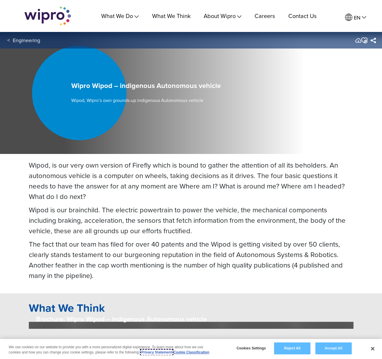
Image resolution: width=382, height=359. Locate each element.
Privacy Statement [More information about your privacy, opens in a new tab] (156, 352)
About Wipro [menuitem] (222, 16)
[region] (191, 349)
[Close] (372, 348)
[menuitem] (355, 17)
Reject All (292, 348)
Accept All (333, 348)
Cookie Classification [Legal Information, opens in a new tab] (191, 352)
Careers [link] (265, 16)
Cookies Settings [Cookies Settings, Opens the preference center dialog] (251, 348)
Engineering (26, 40)
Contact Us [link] (302, 16)
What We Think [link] (171, 16)
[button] (364, 40)
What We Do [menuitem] (120, 16)
